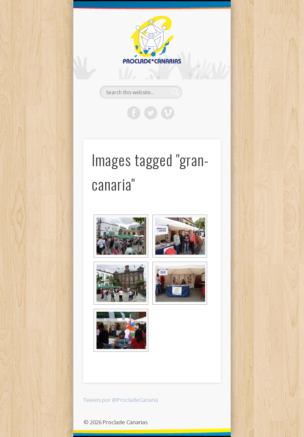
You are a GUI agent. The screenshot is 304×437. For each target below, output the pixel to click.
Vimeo (167, 112)
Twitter (150, 112)
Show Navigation (200, 74)
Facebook (133, 112)
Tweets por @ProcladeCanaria (120, 400)
